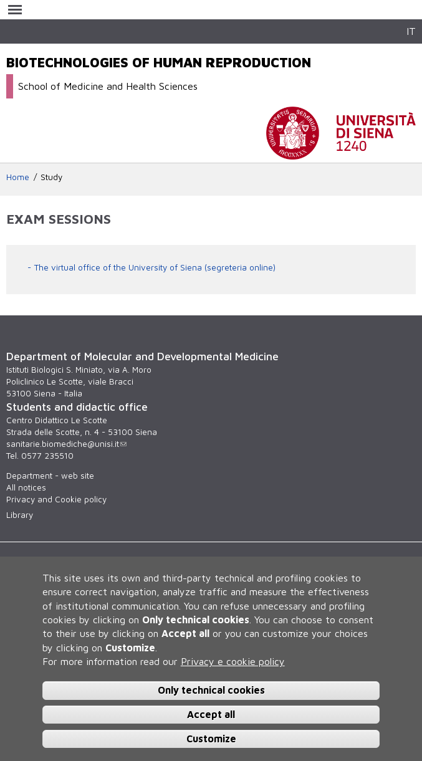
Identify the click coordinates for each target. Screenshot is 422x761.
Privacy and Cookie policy (56, 499)
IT (411, 31)
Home (17, 177)
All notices (26, 487)
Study (51, 177)
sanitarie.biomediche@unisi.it (66, 444)
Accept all (211, 714)
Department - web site (50, 476)
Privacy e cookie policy (233, 661)
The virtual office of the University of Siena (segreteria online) (155, 267)
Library (19, 515)
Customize (211, 738)
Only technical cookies (211, 690)
